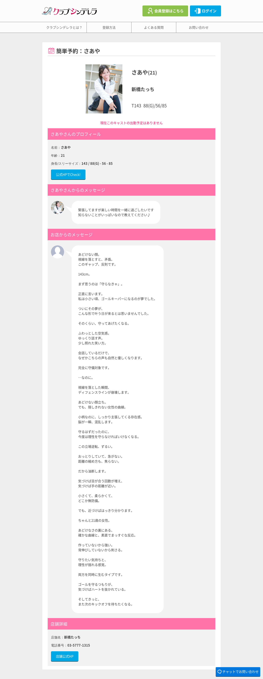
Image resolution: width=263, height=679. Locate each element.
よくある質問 (154, 27)
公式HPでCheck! (68, 174)
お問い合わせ (199, 27)
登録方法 (109, 27)
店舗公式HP (64, 656)
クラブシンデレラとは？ (64, 27)
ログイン (209, 10)
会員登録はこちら (169, 10)
